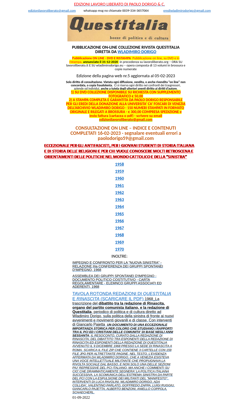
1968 (119, 235)
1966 (119, 220)
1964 (119, 206)
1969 (119, 242)
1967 (119, 227)
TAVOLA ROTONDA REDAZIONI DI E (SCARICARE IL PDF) (123, 342)
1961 (119, 185)
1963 (119, 199)
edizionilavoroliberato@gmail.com (52, 10)
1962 (119, 192)
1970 (119, 249)
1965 (119, 213)
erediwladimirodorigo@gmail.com (187, 10)
